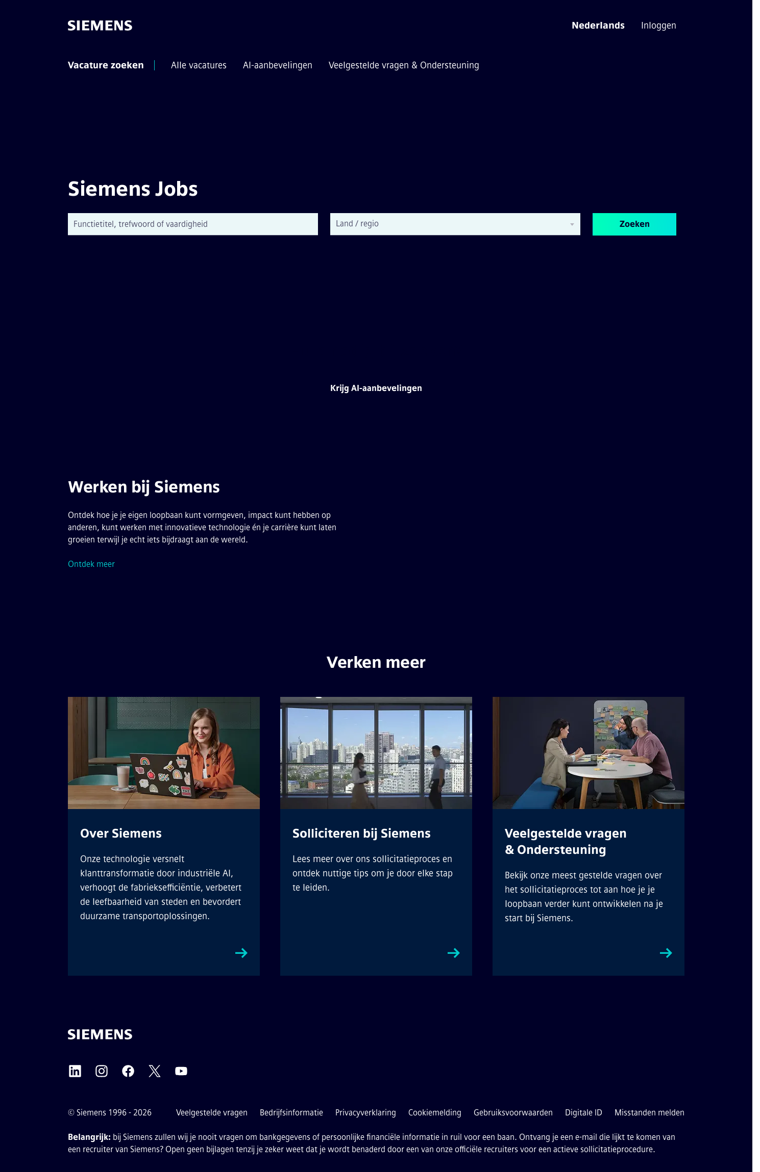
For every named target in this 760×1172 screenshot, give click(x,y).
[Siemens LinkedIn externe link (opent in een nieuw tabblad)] (75, 1071)
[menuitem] (659, 25)
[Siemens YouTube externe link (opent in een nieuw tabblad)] (181, 1071)
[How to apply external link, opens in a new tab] (376, 836)
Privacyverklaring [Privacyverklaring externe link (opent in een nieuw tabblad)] (365, 1112)
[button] (598, 25)
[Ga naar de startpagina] (100, 25)
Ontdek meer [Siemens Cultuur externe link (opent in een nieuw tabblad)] (91, 564)
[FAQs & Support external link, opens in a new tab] (588, 836)
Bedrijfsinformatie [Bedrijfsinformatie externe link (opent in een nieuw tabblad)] (291, 1112)
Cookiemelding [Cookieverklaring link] (434, 1112)
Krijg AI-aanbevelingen (376, 388)
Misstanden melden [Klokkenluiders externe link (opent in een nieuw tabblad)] (649, 1112)
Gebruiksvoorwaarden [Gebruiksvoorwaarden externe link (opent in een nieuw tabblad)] (513, 1112)
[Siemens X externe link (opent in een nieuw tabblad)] (155, 1071)
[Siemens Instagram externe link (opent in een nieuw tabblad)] (101, 1071)
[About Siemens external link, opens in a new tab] (164, 836)
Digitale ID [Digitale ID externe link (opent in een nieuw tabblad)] (583, 1112)
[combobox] (193, 224)
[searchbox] (447, 224)
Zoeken (635, 224)
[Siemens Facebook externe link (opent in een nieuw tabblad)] (128, 1071)
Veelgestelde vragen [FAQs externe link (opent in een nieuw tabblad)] (212, 1112)
